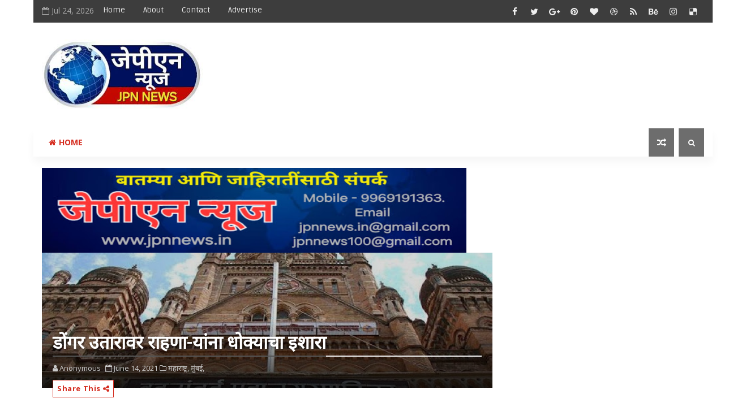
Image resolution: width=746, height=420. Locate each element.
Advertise (245, 10)
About (153, 10)
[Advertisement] (497, 66)
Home (114, 10)
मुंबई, (197, 368)
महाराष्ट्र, (178, 368)
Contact (196, 10)
